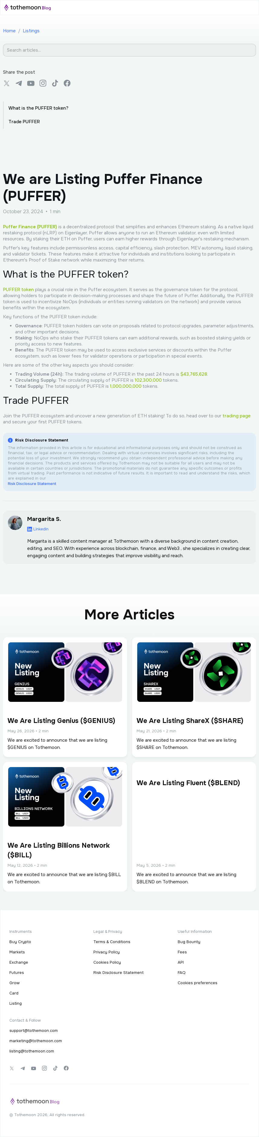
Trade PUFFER (24, 122)
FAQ (182, 972)
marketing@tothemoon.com (35, 1040)
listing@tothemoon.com (31, 1051)
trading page (236, 416)
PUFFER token (18, 290)
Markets (17, 952)
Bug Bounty (189, 941)
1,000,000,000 (125, 386)
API (181, 962)
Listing (15, 1003)
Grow (14, 982)
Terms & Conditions (111, 941)
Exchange (18, 962)
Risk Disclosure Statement (32, 483)
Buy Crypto (20, 941)
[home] (27, 7)
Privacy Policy (106, 952)
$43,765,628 (193, 374)
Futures (16, 972)
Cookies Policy (107, 962)
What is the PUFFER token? (38, 108)
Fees (182, 952)
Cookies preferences (197, 982)
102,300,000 (148, 380)
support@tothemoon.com (33, 1030)
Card (13, 993)
